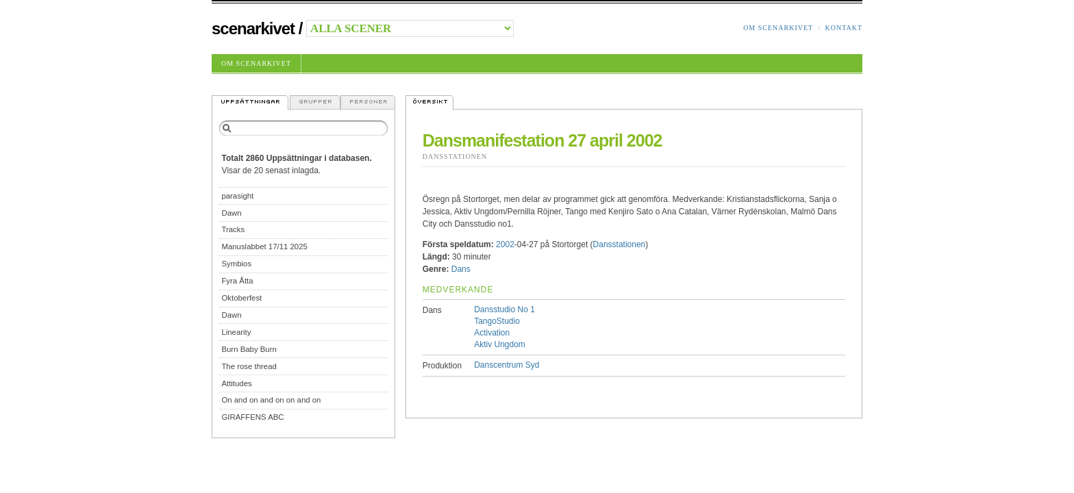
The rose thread (248, 366)
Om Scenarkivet (778, 27)
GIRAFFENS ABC (252, 417)
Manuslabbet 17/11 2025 (264, 246)
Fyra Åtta (237, 281)
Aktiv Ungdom (499, 344)
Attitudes (236, 383)
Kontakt (843, 27)
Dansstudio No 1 (504, 309)
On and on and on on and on (271, 400)
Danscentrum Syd (506, 365)
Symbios (236, 264)
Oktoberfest (241, 298)
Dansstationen (455, 156)
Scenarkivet (253, 28)
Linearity (236, 332)
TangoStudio (497, 321)
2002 (505, 244)
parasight (237, 196)
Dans (461, 269)
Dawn (231, 213)
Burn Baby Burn (248, 349)
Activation (492, 333)
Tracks (233, 229)
